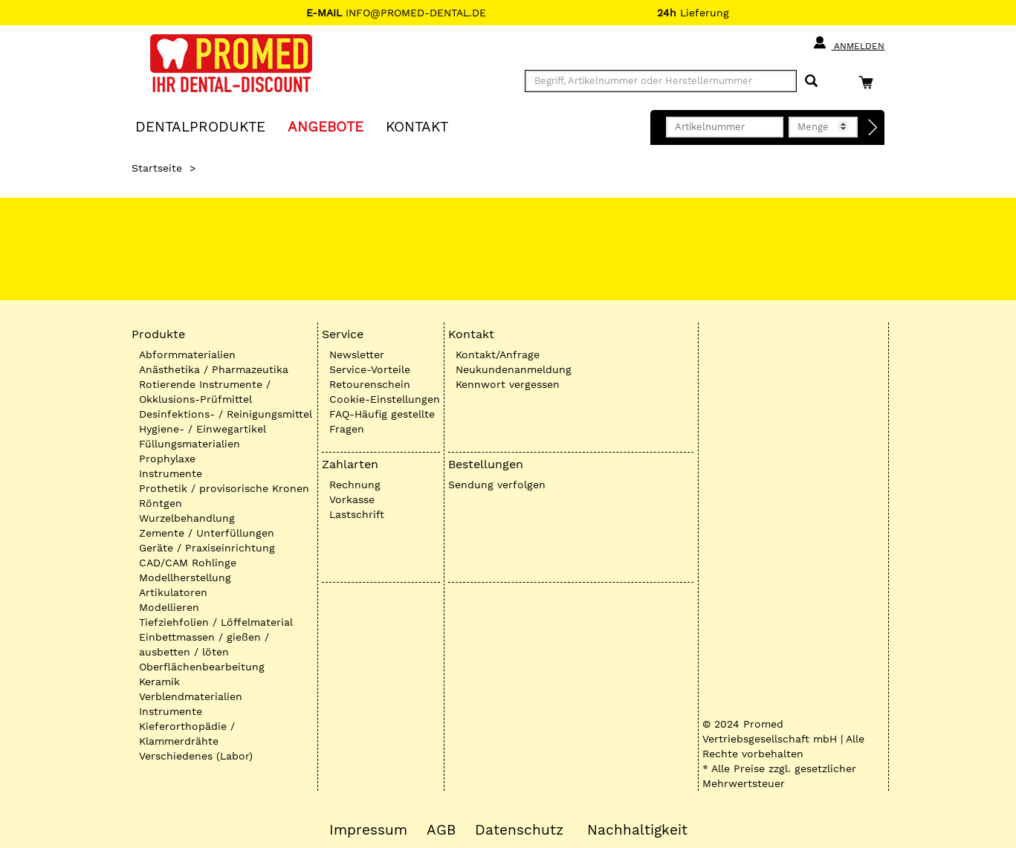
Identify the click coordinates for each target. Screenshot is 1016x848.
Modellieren (169, 607)
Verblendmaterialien (190, 696)
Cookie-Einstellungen (384, 399)
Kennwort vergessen (508, 384)
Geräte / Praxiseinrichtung (207, 548)
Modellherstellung (185, 577)
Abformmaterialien (187, 354)
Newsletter (356, 354)
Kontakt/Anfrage (498, 354)
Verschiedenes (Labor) (196, 756)
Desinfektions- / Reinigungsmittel (225, 414)
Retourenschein (369, 384)
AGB (441, 830)
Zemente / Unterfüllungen (206, 533)
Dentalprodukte (200, 126)
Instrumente (170, 473)
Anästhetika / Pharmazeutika (213, 369)
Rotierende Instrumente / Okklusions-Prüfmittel (205, 391)
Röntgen (160, 503)
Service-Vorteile (369, 369)
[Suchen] (811, 81)
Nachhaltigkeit (637, 830)
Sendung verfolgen (497, 485)
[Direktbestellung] (873, 127)
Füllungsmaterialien (189, 444)
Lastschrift (356, 514)
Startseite (157, 168)
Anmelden (848, 43)
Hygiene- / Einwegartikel (202, 429)
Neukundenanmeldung (514, 369)
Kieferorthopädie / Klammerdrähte (187, 733)
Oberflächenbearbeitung (202, 667)
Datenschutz (519, 830)
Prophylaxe (167, 459)
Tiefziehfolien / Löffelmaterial (216, 622)
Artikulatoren (173, 592)
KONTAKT (417, 126)
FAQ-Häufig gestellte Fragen (382, 421)
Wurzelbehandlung (187, 518)
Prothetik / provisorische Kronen (224, 488)
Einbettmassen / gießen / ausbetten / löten (204, 644)
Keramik (159, 681)
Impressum (368, 830)
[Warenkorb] (869, 82)
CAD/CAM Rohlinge (187, 563)
